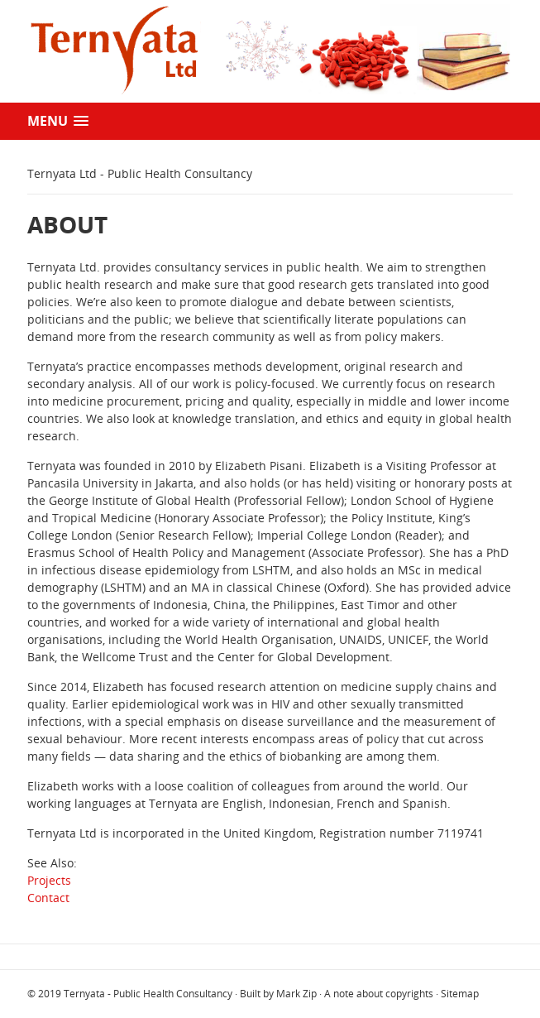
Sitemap (460, 994)
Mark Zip (296, 994)
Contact (48, 897)
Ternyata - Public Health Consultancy (148, 994)
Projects (49, 880)
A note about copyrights (378, 994)
